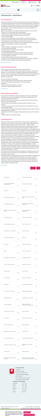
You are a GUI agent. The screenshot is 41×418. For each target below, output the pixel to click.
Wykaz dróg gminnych (29, 265)
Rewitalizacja (11, 178)
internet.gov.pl (11, 352)
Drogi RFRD (11, 245)
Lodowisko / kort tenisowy (11, 258)
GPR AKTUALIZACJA (29, 312)
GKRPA (11, 252)
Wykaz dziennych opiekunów (29, 339)
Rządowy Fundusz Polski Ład (11, 332)
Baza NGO (29, 191)
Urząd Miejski (8, 13)
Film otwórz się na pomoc (11, 312)
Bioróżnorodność (11, 298)
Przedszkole (11, 285)
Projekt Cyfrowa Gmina (11, 325)
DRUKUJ (33, 168)
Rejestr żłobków (29, 325)
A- (21, 2)
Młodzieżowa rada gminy (29, 184)
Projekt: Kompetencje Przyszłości (29, 211)
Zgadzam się (27, 412)
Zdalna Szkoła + (11, 272)
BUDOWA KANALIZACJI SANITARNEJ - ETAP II (11, 211)
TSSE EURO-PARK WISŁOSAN (11, 339)
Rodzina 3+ (11, 191)
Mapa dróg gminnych (29, 258)
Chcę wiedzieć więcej (29, 414)
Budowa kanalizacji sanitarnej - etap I (29, 197)
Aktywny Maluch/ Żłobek (11, 292)
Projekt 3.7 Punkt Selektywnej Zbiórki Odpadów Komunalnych (29, 358)
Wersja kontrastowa (33, 2)
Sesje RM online (29, 332)
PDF (38, 168)
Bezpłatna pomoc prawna (29, 292)
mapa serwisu (16, 2)
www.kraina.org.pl (4, 88)
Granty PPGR (11, 319)
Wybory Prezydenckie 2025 (11, 198)
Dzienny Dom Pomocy (29, 245)
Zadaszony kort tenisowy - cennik (29, 345)
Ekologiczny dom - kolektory (11, 231)
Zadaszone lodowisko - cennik (11, 345)
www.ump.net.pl (4, 165)
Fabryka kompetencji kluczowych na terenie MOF (29, 305)
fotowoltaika (11, 278)
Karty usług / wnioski (29, 252)
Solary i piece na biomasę (29, 218)
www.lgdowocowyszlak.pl (5, 62)
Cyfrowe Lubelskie (11, 305)
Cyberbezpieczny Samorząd (29, 298)
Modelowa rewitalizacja (29, 178)
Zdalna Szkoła (29, 272)
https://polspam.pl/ (36, 406)
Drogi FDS (29, 238)
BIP (32, 5)
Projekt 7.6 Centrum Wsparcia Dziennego (11, 358)
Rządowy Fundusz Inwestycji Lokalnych (29, 204)
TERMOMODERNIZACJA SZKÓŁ (11, 225)
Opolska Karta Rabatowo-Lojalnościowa (11, 184)
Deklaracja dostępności (11, 238)
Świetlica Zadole (29, 352)
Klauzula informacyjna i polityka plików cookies (9, 406)
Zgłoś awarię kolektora (11, 205)
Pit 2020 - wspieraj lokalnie (11, 265)
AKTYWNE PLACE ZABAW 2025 (29, 285)
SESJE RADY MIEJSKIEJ (11, 218)
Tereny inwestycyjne (29, 225)
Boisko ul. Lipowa (29, 231)
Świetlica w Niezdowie (29, 278)
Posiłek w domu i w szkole (29, 319)
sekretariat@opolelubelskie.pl (23, 374)
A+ (25, 2)
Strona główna (3, 13)
